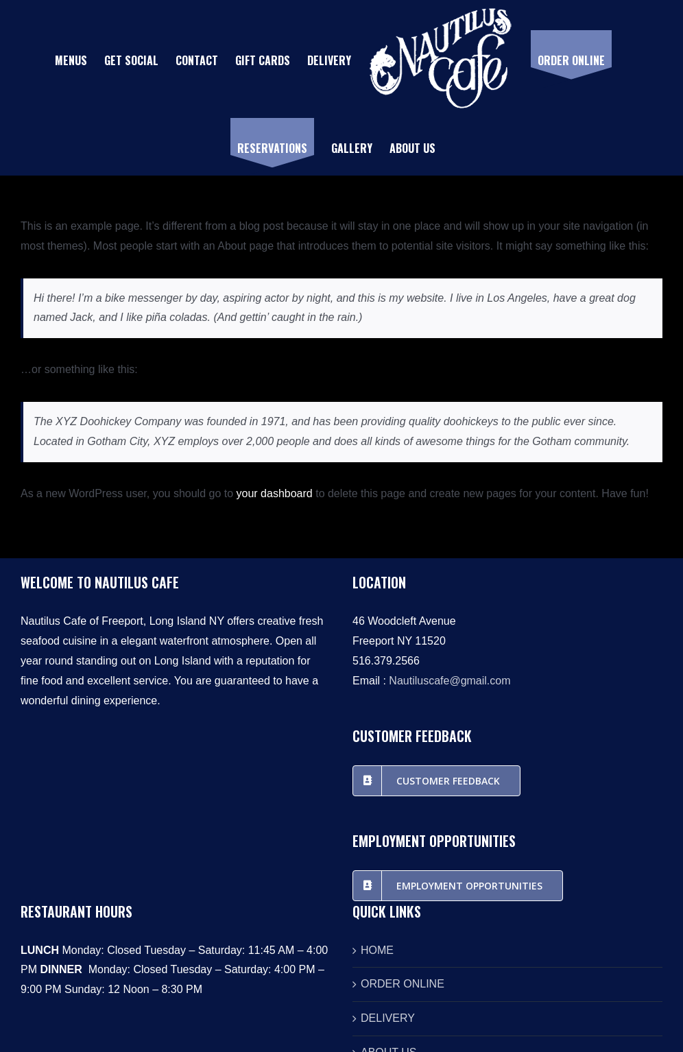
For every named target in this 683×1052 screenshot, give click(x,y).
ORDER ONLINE (402, 984)
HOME (377, 950)
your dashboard (275, 493)
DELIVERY (388, 1018)
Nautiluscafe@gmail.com (449, 680)
